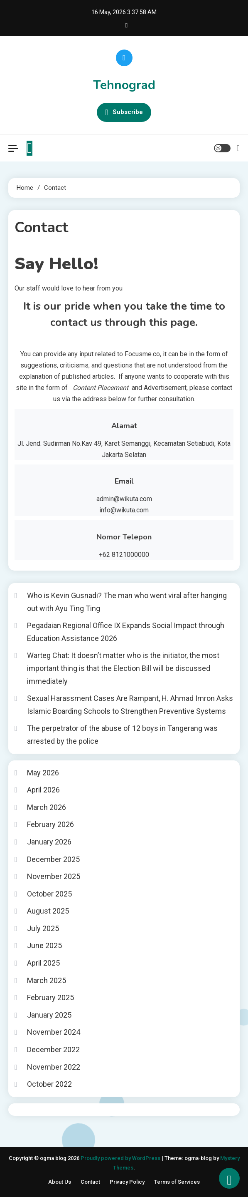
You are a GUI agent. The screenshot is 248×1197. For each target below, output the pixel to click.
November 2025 (53, 876)
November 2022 (53, 1067)
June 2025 (44, 945)
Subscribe (123, 112)
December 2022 (53, 1049)
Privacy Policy (127, 1182)
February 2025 (50, 997)
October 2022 (49, 1084)
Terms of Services (177, 1182)
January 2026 (49, 841)
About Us (59, 1182)
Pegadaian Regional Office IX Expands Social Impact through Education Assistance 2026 (125, 632)
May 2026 (43, 772)
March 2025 (46, 980)
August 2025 (48, 910)
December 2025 (53, 859)
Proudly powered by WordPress (121, 1158)
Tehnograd (124, 85)
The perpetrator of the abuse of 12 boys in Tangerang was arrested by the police (122, 734)
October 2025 (49, 893)
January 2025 (49, 1015)
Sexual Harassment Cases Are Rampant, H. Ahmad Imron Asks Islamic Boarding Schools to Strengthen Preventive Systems (130, 704)
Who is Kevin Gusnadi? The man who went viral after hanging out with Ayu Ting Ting (127, 602)
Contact (90, 1182)
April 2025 (43, 963)
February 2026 (50, 824)
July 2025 (43, 928)
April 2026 (43, 789)
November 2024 (53, 1032)
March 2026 (46, 807)
